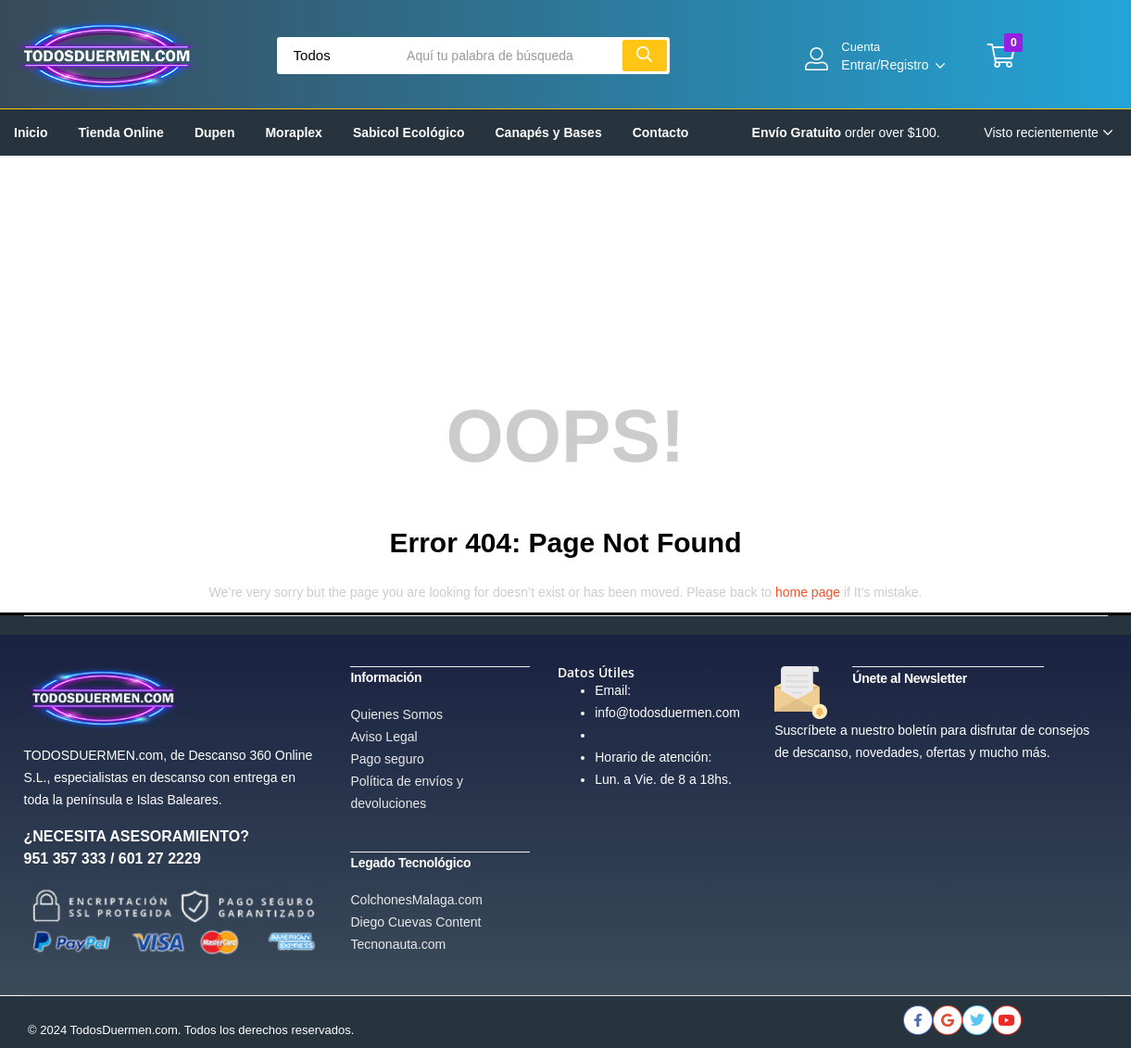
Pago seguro (386, 758)
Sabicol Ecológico (409, 132)
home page (807, 592)
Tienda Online (121, 132)
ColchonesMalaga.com (416, 897)
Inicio (31, 132)
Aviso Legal (383, 735)
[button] (1001, 55)
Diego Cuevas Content (415, 920)
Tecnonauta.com (398, 942)
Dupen (215, 132)
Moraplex (293, 132)
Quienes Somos (396, 713)
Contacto (661, 132)
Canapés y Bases (549, 132)
